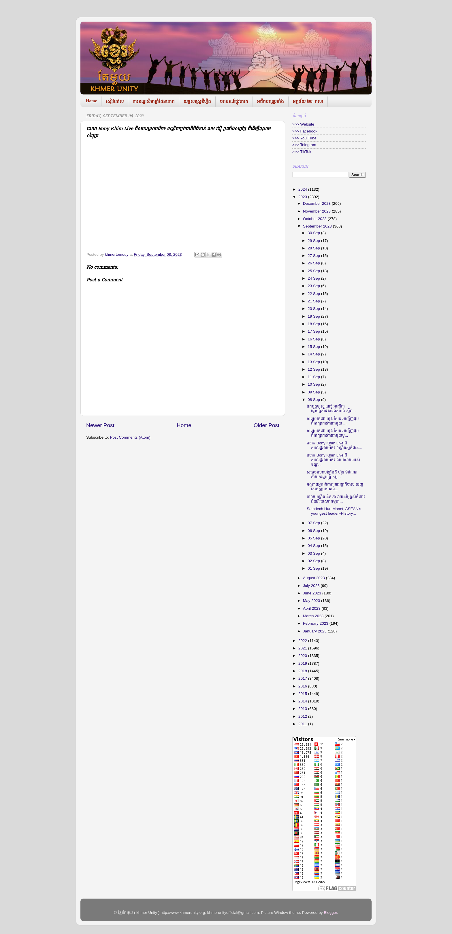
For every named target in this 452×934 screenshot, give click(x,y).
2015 (303, 693)
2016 (303, 686)
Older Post (266, 425)
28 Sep (314, 248)
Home (91, 100)
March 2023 (314, 616)
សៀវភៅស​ (115, 101)
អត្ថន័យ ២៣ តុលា (308, 101)
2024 (303, 189)
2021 (303, 648)
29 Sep (314, 240)
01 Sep (314, 568)
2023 (303, 197)
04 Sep (314, 545)
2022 (303, 641)
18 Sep (314, 324)
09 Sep (314, 392)
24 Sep (314, 278)
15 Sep (314, 346)
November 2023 (317, 211)
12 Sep (314, 369)
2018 (303, 671)
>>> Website (303, 124)
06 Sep (314, 530)
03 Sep (314, 553)
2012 (303, 716)
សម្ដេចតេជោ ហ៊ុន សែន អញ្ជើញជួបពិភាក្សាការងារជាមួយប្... (333, 433)
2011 (303, 724)
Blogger (330, 912)
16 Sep (314, 339)
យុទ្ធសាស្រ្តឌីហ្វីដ (197, 101)
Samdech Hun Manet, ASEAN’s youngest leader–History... (334, 511)
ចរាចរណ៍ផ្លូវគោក (234, 101)
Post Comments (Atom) (130, 437)
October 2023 (315, 219)
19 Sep (314, 316)
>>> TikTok (301, 151)
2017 (303, 678)
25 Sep (314, 271)
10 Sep (314, 384)
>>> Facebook (304, 131)
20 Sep (314, 308)
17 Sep (314, 331)
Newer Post (100, 425)
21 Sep (314, 301)
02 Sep (314, 561)
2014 (303, 701)
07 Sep (314, 523)
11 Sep (314, 377)
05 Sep (314, 538)
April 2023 (312, 608)
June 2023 (312, 593)
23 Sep (314, 286)
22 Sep (314, 293)
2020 (303, 655)
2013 (303, 708)
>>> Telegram (304, 145)
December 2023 (317, 203)
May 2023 (312, 600)
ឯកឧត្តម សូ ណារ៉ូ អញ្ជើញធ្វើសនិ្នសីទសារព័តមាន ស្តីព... (331, 408)
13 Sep (314, 362)
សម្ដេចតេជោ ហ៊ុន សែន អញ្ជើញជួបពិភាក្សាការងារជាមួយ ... (333, 420)
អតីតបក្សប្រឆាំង (270, 101)
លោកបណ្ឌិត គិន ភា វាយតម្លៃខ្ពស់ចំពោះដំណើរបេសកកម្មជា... (336, 499)
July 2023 (312, 585)
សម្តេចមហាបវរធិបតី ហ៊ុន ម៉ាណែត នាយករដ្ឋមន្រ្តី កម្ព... (332, 474)
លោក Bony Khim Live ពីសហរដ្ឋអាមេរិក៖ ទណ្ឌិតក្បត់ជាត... (334, 445)
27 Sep (314, 255)
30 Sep (314, 233)
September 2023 (318, 226)
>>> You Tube (304, 138)
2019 (303, 663)
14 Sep (314, 354)
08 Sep (314, 399)
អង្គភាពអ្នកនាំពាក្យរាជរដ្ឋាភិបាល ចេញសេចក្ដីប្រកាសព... (335, 486)
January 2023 (315, 631)
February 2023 (316, 623)
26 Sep (314, 263)
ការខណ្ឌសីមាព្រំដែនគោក (154, 101)
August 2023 (314, 578)
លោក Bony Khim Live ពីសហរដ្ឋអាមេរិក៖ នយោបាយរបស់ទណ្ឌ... (333, 460)
